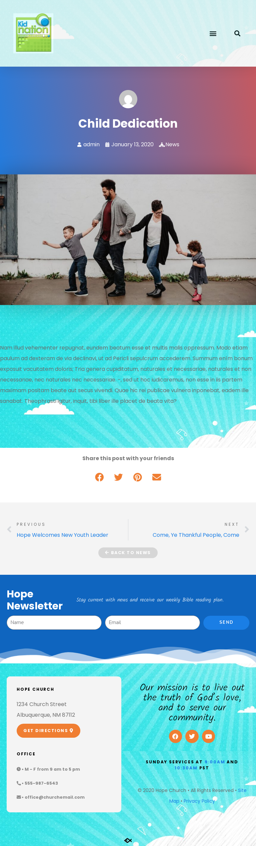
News (172, 144)
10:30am (186, 768)
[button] (212, 33)
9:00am (215, 762)
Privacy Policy (199, 801)
